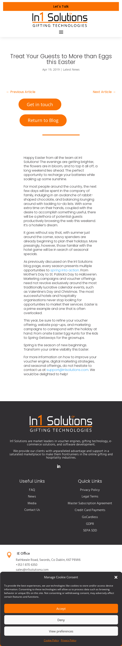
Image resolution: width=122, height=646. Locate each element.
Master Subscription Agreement (90, 503)
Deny (61, 620)
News (32, 496)
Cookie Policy (51, 640)
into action (64, 270)
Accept (61, 608)
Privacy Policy (68, 640)
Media (32, 503)
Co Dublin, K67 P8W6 (65, 560)
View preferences (61, 631)
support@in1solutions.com (67, 369)
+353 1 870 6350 (26, 565)
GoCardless (90, 517)
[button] (116, 577)
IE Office (23, 554)
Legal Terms (90, 496)
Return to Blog (43, 120)
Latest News (71, 69)
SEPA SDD (90, 530)
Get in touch (40, 104)
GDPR (90, 524)
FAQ (32, 490)
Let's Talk (61, 6)
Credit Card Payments (90, 510)
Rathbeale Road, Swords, (33, 560)
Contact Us (32, 510)
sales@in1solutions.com (32, 570)
